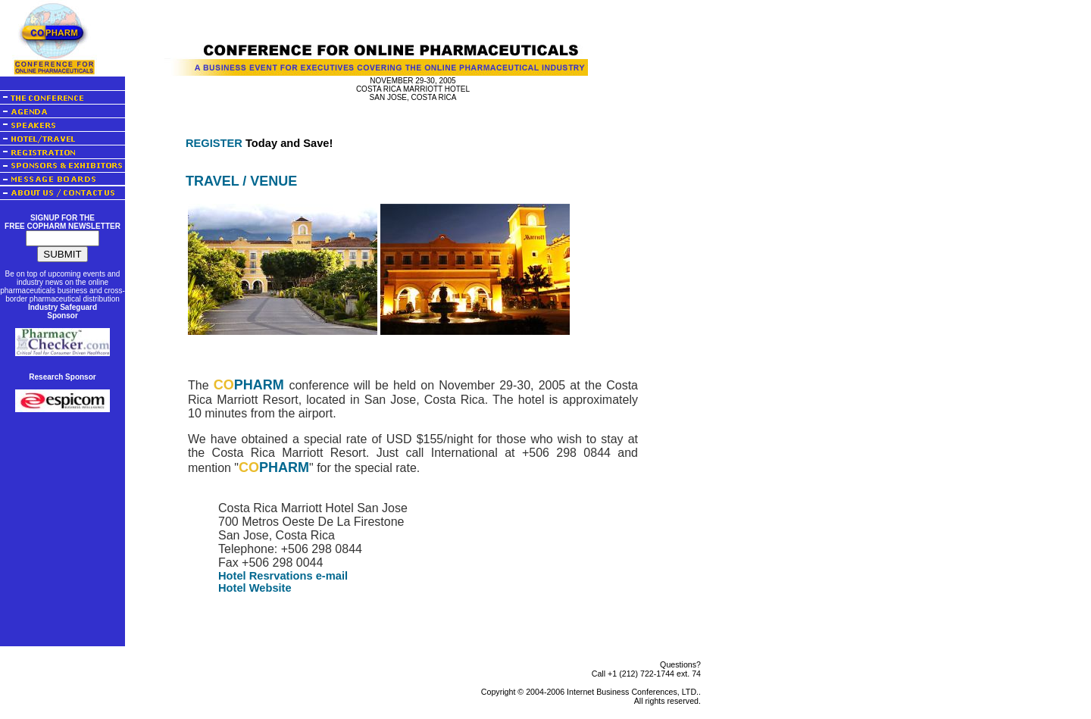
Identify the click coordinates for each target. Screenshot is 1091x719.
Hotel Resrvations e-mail (283, 576)
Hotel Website (255, 588)
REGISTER (214, 143)
